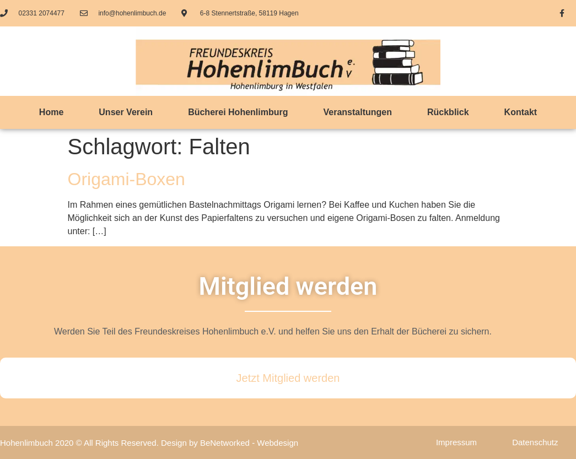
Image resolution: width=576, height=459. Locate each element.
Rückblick (448, 112)
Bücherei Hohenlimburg (238, 112)
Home (51, 112)
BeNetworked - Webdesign (249, 442)
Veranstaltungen (358, 112)
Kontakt (520, 112)
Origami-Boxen (126, 179)
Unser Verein (126, 112)
